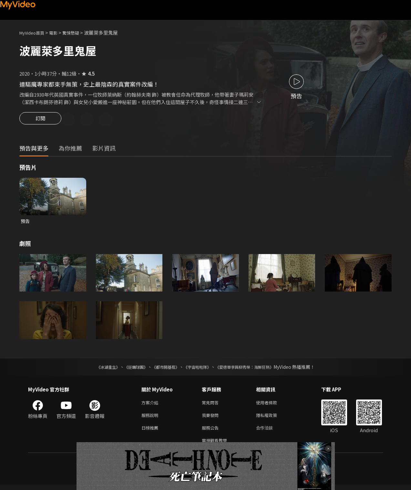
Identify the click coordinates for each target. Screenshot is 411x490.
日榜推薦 (151, 431)
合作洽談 (269, 431)
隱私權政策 (272, 418)
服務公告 (211, 431)
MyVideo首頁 (34, 32)
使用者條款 (272, 404)
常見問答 (211, 404)
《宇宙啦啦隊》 (198, 368)
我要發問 (211, 418)
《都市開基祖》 (162, 368)
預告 (25, 222)
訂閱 (40, 120)
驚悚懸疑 (77, 32)
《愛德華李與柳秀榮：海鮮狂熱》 (253, 368)
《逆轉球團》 (128, 368)
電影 (58, 32)
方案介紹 (151, 404)
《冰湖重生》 (96, 368)
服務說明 (151, 418)
